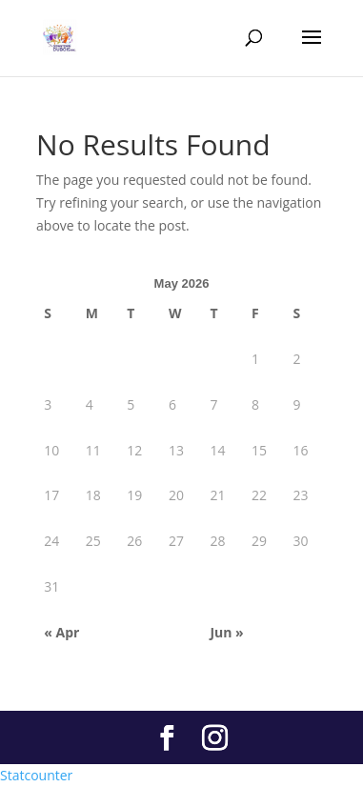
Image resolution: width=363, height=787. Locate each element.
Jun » (226, 632)
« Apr (61, 632)
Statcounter (36, 775)
